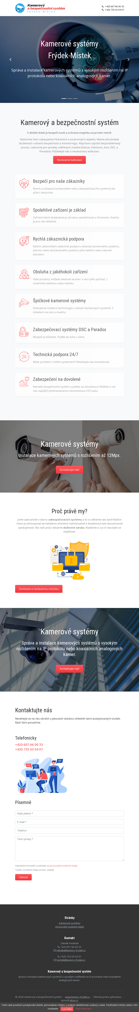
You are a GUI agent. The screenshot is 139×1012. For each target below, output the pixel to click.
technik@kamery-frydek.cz (71, 959)
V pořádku (67, 1008)
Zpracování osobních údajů (69, 926)
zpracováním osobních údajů (63, 865)
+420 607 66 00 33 (112, 6)
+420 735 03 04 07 (112, 9)
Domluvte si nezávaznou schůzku (39, 589)
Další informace (83, 1008)
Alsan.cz (74, 1000)
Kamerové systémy (69, 923)
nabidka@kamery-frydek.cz (71, 950)
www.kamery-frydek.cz (77, 996)
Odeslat (23, 877)
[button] (10, 59)
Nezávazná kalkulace (69, 160)
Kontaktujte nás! (69, 469)
